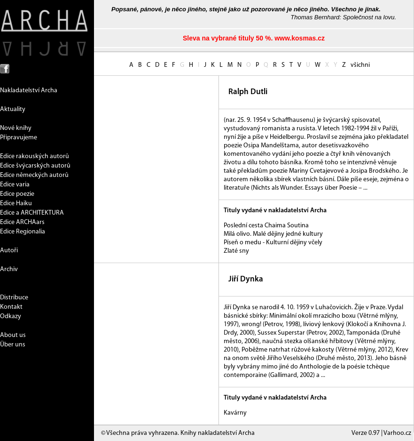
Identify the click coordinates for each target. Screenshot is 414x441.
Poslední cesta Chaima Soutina (266, 225)
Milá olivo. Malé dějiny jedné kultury (273, 234)
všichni (360, 65)
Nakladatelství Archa (28, 90)
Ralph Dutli (247, 92)
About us (13, 335)
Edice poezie (17, 194)
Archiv (9, 269)
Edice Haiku (16, 203)
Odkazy (10, 316)
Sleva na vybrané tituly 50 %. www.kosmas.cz (254, 38)
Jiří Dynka (245, 279)
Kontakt (11, 307)
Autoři (9, 250)
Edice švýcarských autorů (35, 165)
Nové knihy (15, 128)
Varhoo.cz (397, 433)
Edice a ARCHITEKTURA (32, 212)
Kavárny (235, 413)
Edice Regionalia (22, 231)
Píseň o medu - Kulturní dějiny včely (273, 242)
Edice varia (15, 184)
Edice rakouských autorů (34, 156)
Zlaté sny (236, 251)
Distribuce (14, 297)
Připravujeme (18, 137)
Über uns (12, 344)
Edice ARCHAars (22, 222)
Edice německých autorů (34, 175)
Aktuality (12, 109)
